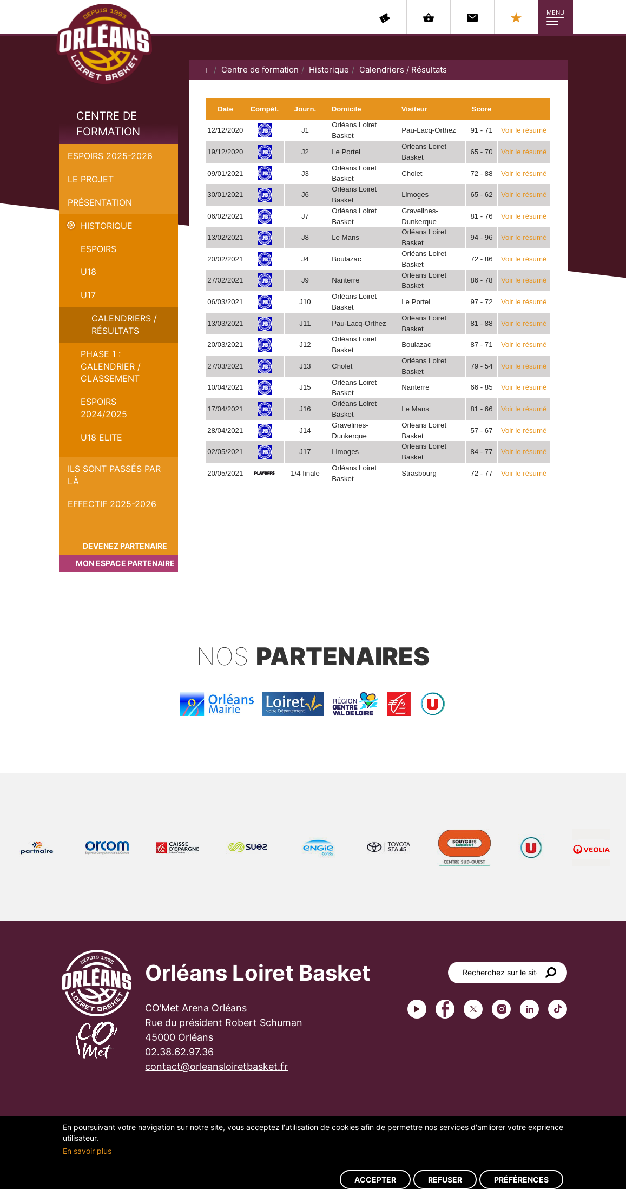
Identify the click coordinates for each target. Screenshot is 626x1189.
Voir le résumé (523, 130)
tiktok (557, 1009)
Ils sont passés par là (114, 475)
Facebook (445, 1009)
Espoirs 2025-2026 (110, 155)
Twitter (473, 1009)
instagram (501, 1009)
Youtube (416, 1009)
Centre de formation (108, 123)
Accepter (375, 1179)
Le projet (91, 179)
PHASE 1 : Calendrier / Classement (111, 366)
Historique (107, 225)
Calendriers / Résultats (124, 324)
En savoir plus (87, 1150)
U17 (88, 295)
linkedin (529, 1009)
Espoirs (98, 249)
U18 (88, 271)
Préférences (521, 1179)
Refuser (445, 1179)
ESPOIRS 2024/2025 (104, 407)
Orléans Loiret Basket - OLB (104, 43)
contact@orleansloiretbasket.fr (216, 1066)
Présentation (100, 202)
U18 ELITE (101, 437)
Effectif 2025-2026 (112, 503)
